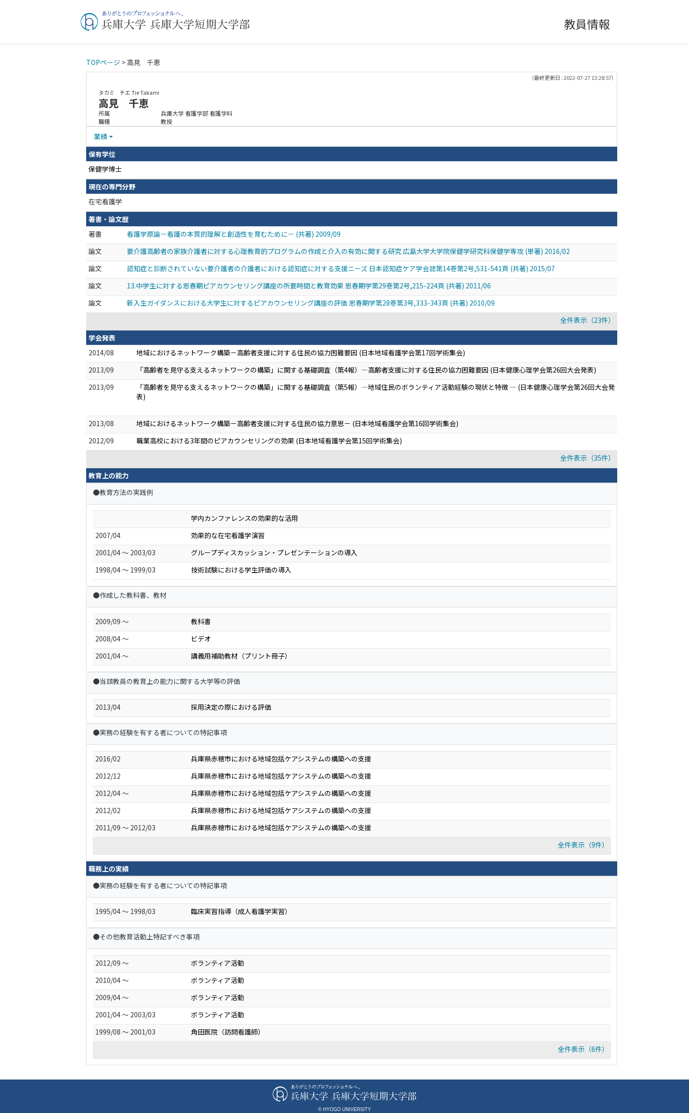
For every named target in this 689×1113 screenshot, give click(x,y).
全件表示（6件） (583, 1049)
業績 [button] (100, 136)
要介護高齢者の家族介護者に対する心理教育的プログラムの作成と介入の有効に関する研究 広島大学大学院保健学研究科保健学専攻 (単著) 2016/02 (348, 251)
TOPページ (103, 62)
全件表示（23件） (587, 320)
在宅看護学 (105, 201)
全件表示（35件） (587, 458)
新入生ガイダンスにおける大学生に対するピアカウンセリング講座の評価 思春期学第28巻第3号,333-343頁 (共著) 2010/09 (311, 303)
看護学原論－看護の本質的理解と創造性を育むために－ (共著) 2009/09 (234, 234)
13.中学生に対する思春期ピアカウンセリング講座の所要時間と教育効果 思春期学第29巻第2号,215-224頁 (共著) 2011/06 (309, 285)
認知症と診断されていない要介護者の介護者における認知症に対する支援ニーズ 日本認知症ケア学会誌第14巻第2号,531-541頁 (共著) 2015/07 (341, 268)
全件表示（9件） (583, 844)
